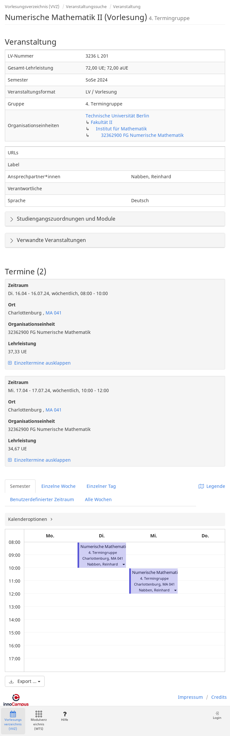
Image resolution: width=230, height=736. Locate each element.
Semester (20, 486)
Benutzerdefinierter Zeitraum (42, 499)
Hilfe (64, 716)
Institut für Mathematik (121, 129)
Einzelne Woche (58, 486)
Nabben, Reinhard (102, 564)
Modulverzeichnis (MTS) (39, 721)
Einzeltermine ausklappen (39, 363)
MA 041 (53, 313)
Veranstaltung (127, 6)
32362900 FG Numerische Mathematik (142, 135)
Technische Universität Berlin (117, 116)
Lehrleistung (22, 343)
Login (217, 715)
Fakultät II (101, 122)
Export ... (24, 681)
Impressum (190, 697)
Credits (219, 697)
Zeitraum (18, 285)
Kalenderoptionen (28, 519)
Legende (212, 486)
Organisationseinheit (31, 324)
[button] (123, 564)
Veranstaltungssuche (86, 6)
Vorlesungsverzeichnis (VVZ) (32, 6)
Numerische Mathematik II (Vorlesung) (118, 546)
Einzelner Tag (101, 486)
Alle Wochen (98, 499)
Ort (12, 305)
